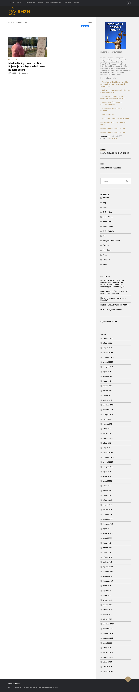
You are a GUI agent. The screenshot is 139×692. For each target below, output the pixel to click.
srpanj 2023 (107, 481)
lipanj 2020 (107, 648)
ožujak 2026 (107, 343)
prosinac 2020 (108, 624)
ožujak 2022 (107, 557)
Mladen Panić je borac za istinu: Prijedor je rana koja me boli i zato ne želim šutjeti (26, 67)
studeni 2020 (108, 629)
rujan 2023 (107, 472)
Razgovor (106, 260)
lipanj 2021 (107, 595)
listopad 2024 (108, 414)
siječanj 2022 (108, 567)
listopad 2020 (108, 633)
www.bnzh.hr (105, 136)
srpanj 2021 (107, 591)
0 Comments (23, 73)
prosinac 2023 (108, 457)
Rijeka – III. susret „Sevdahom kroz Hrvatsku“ (113, 299)
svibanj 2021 (107, 600)
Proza (105, 255)
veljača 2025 (107, 400)
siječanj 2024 (108, 452)
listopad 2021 (108, 581)
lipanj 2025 (107, 381)
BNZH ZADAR (108, 226)
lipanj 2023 (107, 486)
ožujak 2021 (107, 610)
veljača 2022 (107, 562)
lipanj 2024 (107, 429)
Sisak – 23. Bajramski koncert (111, 310)
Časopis (106, 245)
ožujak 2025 (107, 395)
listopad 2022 (108, 524)
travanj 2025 (107, 391)
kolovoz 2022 (108, 533)
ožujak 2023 (107, 500)
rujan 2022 (107, 529)
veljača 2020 (107, 667)
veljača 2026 (107, 348)
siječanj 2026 (108, 353)
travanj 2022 (107, 552)
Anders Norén (52, 687)
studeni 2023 (108, 462)
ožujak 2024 (107, 443)
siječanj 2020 (108, 671)
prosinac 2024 (108, 405)
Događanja (67, 3)
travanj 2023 (107, 495)
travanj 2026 (108, 338)
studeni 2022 (108, 519)
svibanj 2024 (108, 433)
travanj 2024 (108, 438)
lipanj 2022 (107, 543)
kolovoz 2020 (108, 638)
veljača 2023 (107, 505)
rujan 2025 (107, 372)
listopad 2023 (108, 467)
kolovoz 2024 (108, 424)
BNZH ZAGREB (108, 231)
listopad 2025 (108, 367)
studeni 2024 (108, 410)
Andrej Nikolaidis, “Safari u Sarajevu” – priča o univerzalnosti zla (114, 292)
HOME (12, 3)
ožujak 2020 (107, 662)
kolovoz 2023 (108, 476)
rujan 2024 (107, 419)
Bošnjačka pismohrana (53, 3)
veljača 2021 (107, 614)
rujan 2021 (107, 586)
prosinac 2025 (108, 357)
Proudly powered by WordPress (20, 687)
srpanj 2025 (107, 376)
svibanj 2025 (107, 386)
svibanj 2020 (108, 652)
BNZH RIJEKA (108, 217)
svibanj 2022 (107, 548)
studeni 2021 (108, 576)
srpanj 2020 (107, 643)
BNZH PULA (107, 212)
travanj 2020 (108, 657)
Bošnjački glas (30, 3)
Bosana (40, 3)
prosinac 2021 (108, 571)
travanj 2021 (107, 605)
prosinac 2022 (108, 514)
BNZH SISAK (107, 222)
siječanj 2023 (108, 510)
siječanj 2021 (107, 619)
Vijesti (105, 264)
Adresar (76, 3)
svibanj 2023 (107, 491)
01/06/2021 (12, 73)
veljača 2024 (107, 448)
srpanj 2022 (107, 538)
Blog (104, 203)
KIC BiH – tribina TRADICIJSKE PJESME (114, 305)
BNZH (19, 3)
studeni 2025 (108, 362)
